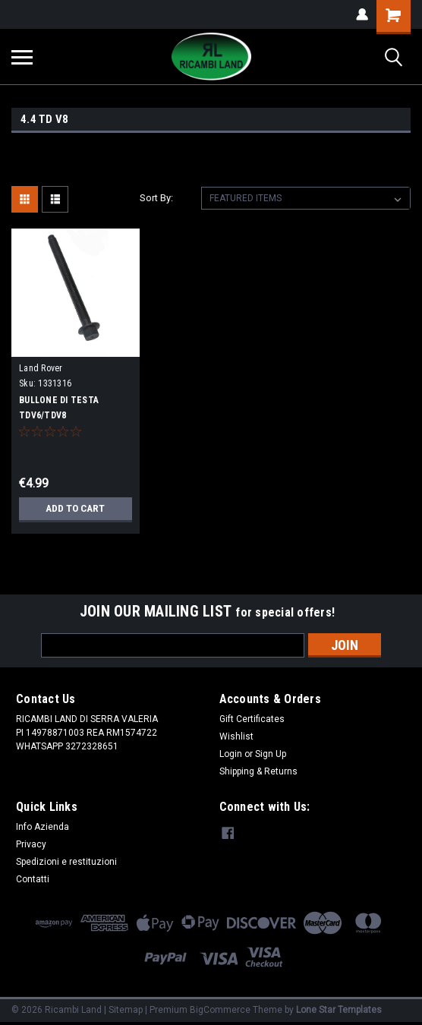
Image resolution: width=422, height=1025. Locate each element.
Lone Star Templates (339, 1009)
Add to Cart (76, 509)
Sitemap (126, 1009)
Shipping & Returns (258, 771)
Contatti (32, 879)
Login (230, 754)
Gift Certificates (252, 719)
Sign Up (270, 754)
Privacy (31, 844)
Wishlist (236, 736)
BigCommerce (220, 1009)
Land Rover (41, 368)
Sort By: (156, 197)
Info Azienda (42, 827)
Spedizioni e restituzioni (66, 861)
